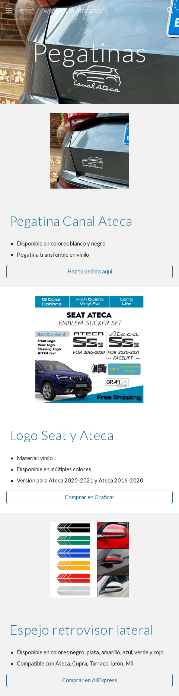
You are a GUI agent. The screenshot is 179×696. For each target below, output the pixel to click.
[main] (89, 52)
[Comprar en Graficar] (89, 497)
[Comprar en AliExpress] (89, 680)
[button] (9, 10)
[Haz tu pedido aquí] (89, 271)
